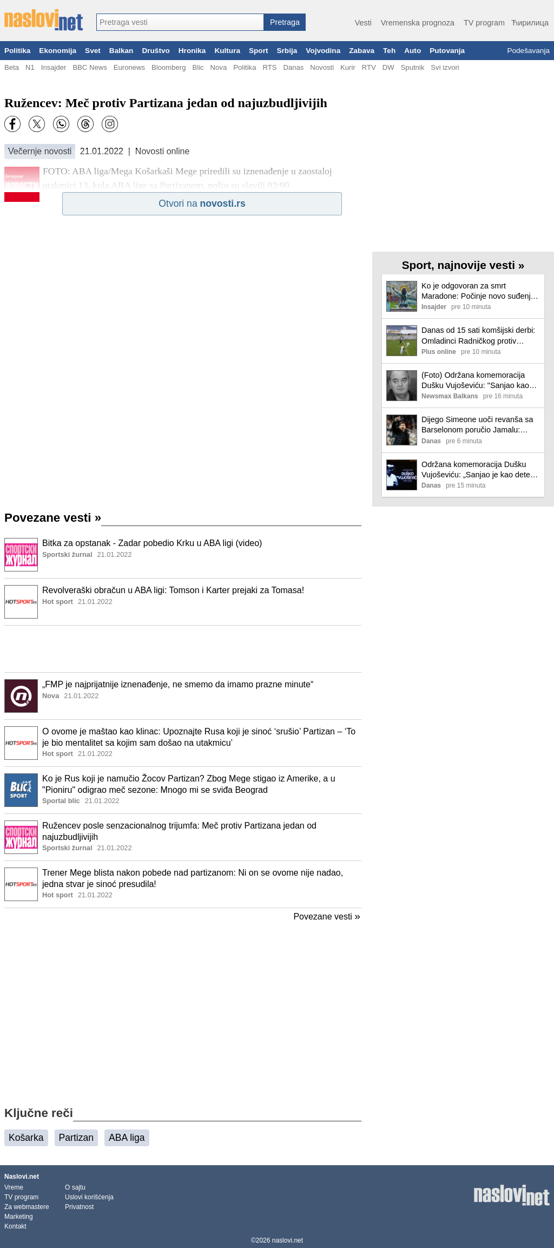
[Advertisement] (182, 649)
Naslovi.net (21, 1176)
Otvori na (202, 203)
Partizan (76, 1137)
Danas (293, 67)
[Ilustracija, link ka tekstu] (21, 556)
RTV (369, 67)
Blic (197, 67)
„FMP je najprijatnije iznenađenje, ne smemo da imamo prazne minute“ (177, 684)
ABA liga (127, 1137)
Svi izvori (445, 67)
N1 (30, 67)
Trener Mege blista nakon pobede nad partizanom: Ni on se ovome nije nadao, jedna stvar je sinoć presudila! (192, 878)
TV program (484, 22)
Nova (218, 67)
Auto (412, 51)
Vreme (13, 1187)
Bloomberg (168, 67)
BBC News (89, 67)
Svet (93, 51)
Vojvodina (323, 51)
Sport (258, 51)
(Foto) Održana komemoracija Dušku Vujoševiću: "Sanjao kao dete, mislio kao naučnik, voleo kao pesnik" (475, 381)
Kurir (347, 67)
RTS (269, 67)
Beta (11, 67)
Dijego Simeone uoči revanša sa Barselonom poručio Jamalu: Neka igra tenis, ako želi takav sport (477, 425)
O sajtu (75, 1187)
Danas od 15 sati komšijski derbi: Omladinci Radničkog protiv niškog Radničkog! (478, 336)
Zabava (361, 51)
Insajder (54, 67)
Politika (17, 51)
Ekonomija (57, 51)
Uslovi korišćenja (89, 1197)
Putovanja (447, 51)
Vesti (363, 22)
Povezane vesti (52, 517)
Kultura (227, 51)
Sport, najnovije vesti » (463, 265)
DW (388, 67)
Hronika (192, 51)
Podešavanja (528, 51)
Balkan (121, 51)
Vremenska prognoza (417, 22)
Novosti (322, 67)
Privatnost (79, 1207)
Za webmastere (26, 1207)
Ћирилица (530, 22)
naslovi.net (287, 1240)
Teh (389, 51)
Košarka (26, 1137)
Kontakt (15, 1226)
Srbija (286, 51)
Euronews (129, 67)
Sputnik (413, 67)
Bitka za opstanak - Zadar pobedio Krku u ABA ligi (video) (152, 543)
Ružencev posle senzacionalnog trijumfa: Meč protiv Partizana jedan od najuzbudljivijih (179, 831)
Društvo (155, 51)
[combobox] (180, 22)
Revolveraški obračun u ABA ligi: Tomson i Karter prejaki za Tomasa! (173, 590)
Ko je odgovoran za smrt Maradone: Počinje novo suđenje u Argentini (478, 291)
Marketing (18, 1216)
